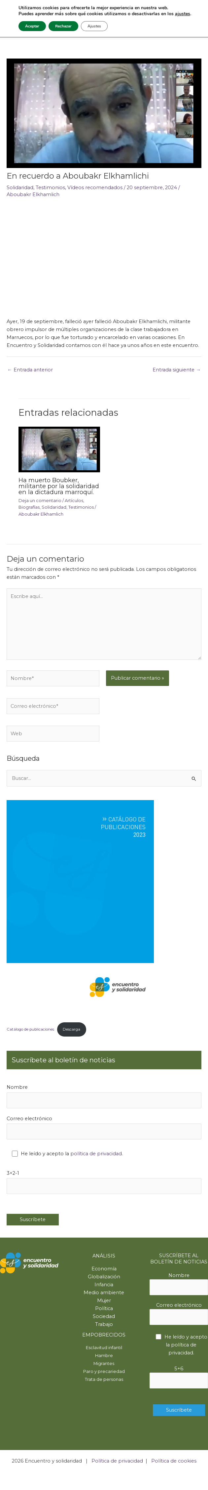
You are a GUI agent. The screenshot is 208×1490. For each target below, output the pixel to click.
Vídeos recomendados (94, 188)
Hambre (104, 1355)
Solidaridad (20, 188)
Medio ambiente (104, 1293)
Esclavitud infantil (104, 1347)
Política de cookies (173, 1461)
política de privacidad (96, 1154)
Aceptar (32, 26)
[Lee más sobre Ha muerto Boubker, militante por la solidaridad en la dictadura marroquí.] (59, 449)
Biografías (29, 507)
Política (104, 1308)
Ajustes (94, 26)
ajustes (182, 14)
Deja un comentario (39, 500)
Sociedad (104, 1316)
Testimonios (50, 188)
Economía (104, 1269)
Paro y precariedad (104, 1371)
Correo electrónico (104, 1127)
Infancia (103, 1285)
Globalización (104, 1277)
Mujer (104, 1300)
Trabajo (104, 1324)
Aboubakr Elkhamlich (33, 194)
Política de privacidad (117, 1461)
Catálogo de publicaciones (30, 1029)
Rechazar (63, 26)
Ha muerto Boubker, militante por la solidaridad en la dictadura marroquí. (58, 486)
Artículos (74, 500)
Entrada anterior (30, 370)
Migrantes (103, 1363)
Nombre (104, 1096)
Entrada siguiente (177, 370)
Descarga (71, 1029)
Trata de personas (104, 1379)
